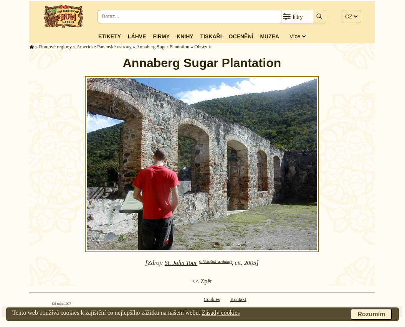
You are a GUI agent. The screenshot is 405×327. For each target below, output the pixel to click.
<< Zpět (202, 281)
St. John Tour (181, 263)
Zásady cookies (221, 312)
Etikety (109, 36)
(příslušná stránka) (215, 261)
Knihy (185, 36)
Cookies (212, 299)
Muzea (269, 36)
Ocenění (241, 36)
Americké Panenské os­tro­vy (104, 46)
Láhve (137, 36)
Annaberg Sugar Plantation (162, 46)
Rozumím (371, 314)
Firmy (161, 36)
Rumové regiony (55, 46)
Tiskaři (211, 36)
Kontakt (238, 299)
